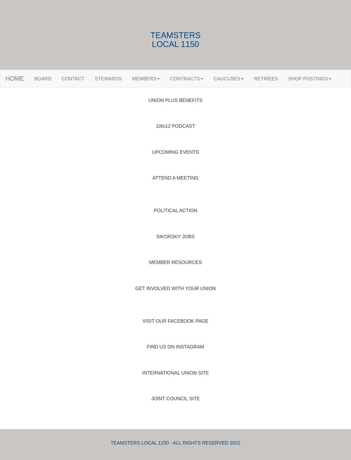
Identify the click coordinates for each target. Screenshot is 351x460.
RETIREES (266, 78)
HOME (14, 78)
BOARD (42, 78)
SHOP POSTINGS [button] (309, 78)
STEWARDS (108, 78)
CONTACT (73, 78)
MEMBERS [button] (146, 78)
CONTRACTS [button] (186, 78)
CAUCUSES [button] (229, 78)
